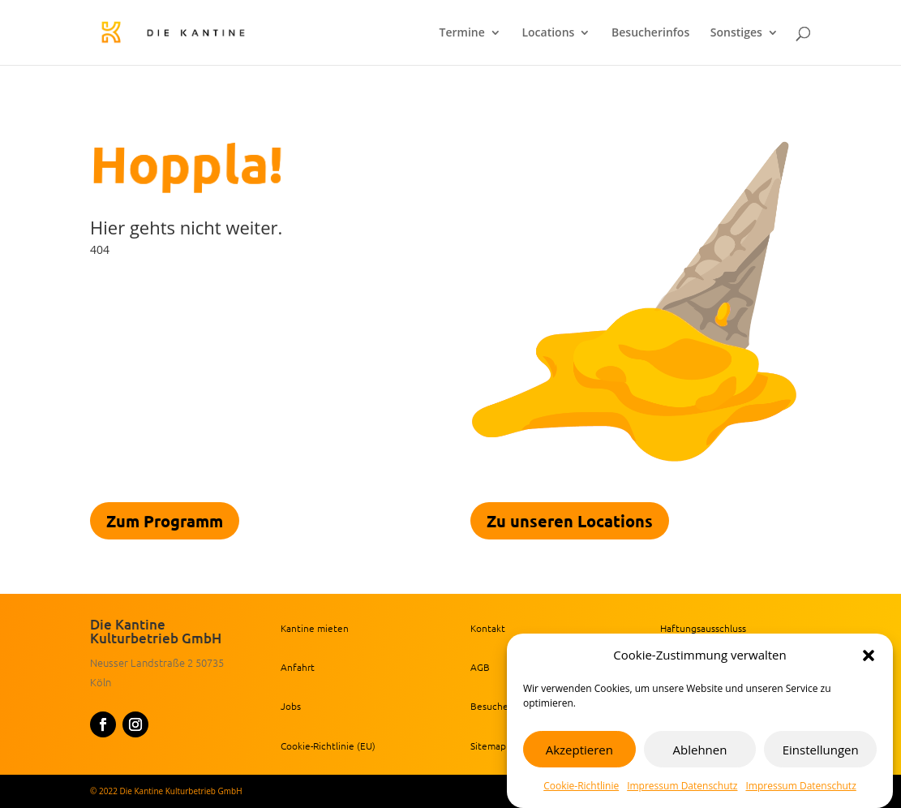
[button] (868, 655)
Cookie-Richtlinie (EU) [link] (328, 745)
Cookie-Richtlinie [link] (581, 786)
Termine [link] (462, 33)
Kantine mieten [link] (315, 627)
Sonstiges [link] (736, 33)
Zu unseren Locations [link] (570, 520)
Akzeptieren (579, 749)
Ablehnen (700, 749)
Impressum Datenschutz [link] (682, 786)
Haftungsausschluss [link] (703, 627)
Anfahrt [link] (298, 666)
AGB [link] (480, 666)
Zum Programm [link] (164, 520)
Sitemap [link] (488, 745)
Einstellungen (821, 749)
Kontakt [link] (487, 627)
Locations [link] (547, 33)
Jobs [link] (291, 705)
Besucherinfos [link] (650, 33)
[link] (202, 31)
